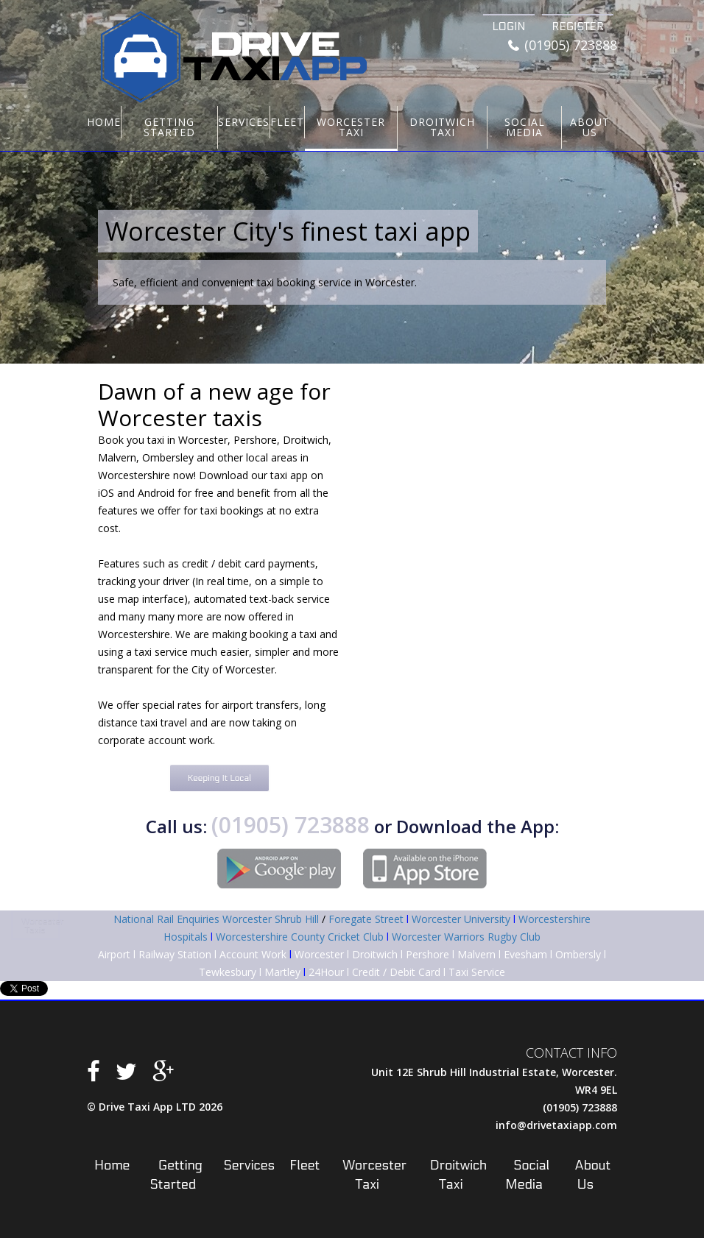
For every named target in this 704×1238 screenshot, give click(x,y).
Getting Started (169, 127)
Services (244, 122)
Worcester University (461, 919)
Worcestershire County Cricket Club (300, 937)
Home (104, 122)
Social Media (524, 127)
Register (578, 26)
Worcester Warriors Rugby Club (466, 937)
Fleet (287, 122)
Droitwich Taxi (442, 127)
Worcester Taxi (351, 127)
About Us (590, 127)
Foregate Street (366, 919)
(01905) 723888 (562, 45)
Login (509, 26)
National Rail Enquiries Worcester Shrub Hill (216, 919)
